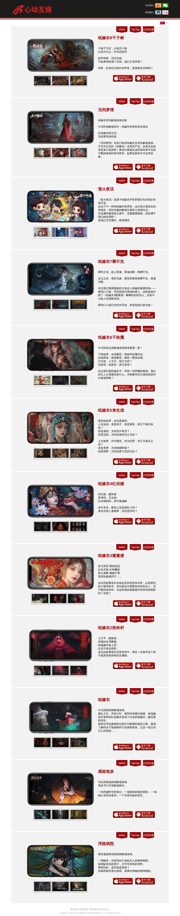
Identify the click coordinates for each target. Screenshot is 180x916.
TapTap (135, 29)
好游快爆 (148, 29)
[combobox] (162, 23)
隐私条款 (84, 909)
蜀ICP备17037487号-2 (99, 909)
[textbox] (163, 23)
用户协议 (75, 909)
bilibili (122, 29)
